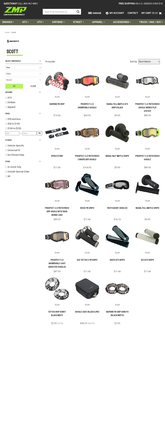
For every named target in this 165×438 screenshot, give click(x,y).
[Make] (23, 73)
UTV (40, 22)
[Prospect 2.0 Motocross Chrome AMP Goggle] (87, 133)
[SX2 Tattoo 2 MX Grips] (87, 237)
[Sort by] (149, 61)
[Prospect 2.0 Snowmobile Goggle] (87, 81)
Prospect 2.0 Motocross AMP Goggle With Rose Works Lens (57, 211)
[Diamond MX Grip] (57, 81)
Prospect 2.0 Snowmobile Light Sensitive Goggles (57, 263)
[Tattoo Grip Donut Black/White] (57, 289)
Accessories (122, 22)
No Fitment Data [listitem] (16, 155)
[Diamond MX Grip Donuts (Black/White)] (117, 289)
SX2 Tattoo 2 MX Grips (87, 259)
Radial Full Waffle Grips (147, 208)
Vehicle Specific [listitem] (16, 145)
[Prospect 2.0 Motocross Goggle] (147, 133)
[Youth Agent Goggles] (117, 185)
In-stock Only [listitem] (14, 167)
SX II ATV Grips (147, 259)
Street (78, 22)
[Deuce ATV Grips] (117, 237)
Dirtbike (58, 22)
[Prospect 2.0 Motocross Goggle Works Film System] (147, 81)
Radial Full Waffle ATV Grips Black (117, 106)
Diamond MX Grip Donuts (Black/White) (117, 313)
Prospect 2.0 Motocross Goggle (147, 158)
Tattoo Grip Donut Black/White (57, 313)
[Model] (23, 80)
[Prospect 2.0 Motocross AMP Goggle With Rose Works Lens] (57, 185)
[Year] (23, 67)
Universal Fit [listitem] (14, 150)
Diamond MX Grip (57, 104)
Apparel (98, 22)
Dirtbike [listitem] (11, 102)
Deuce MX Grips (87, 208)
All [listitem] (9, 176)
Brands (8, 22)
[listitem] (25, 119)
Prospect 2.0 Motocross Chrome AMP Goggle (87, 158)
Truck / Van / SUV (151, 22)
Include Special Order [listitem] (18, 171)
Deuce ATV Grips (117, 259)
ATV (25, 22)
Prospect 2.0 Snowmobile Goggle (87, 106)
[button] (94, 13)
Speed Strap (57, 156)
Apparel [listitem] (11, 107)
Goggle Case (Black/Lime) (87, 311)
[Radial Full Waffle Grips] (147, 185)
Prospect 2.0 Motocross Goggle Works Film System (147, 107)
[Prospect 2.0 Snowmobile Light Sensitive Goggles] (57, 237)
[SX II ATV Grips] (147, 237)
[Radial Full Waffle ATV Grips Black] (117, 81)
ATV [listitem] (10, 97)
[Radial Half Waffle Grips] (117, 133)
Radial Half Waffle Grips (117, 156)
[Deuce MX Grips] (87, 185)
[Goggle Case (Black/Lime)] (87, 289)
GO (39, 133)
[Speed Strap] (57, 133)
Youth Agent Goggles (117, 208)
